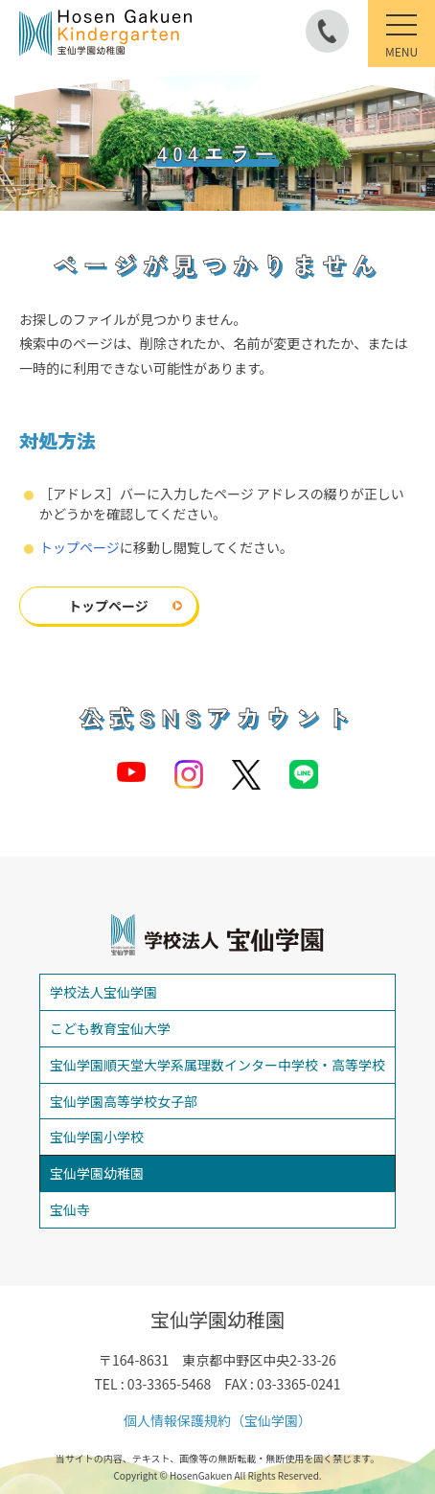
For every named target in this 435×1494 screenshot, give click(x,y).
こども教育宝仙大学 (110, 1028)
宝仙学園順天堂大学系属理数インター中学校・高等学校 (217, 1064)
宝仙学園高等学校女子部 (123, 1101)
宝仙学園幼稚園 (97, 1173)
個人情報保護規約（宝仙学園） (217, 1420)
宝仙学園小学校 (97, 1136)
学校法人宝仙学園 (103, 991)
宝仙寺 (70, 1209)
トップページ (79, 547)
